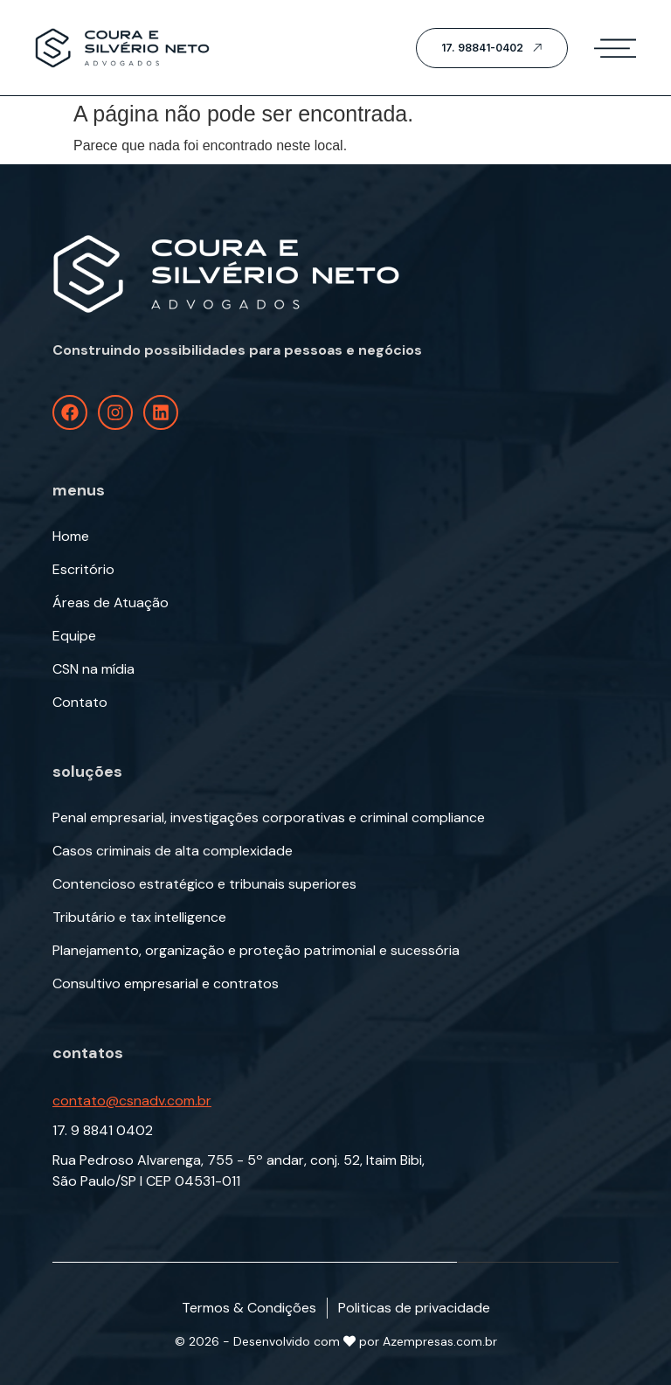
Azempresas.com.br (440, 1341)
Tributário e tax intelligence (139, 917)
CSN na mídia (93, 669)
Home (70, 536)
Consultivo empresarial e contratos (165, 984)
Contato (79, 702)
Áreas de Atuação (110, 603)
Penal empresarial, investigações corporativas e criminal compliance (268, 818)
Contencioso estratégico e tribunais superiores (204, 884)
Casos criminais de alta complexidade (172, 851)
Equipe (74, 636)
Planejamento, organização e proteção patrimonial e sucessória (256, 950)
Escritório (83, 569)
